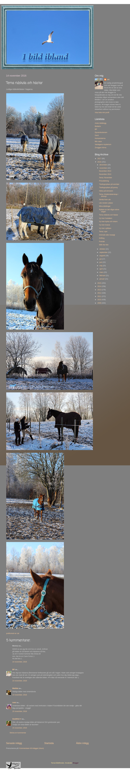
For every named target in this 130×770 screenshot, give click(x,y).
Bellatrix (98, 126)
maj (101, 266)
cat (108, 79)
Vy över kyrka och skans (108, 221)
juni (101, 262)
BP (13, 669)
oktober (103, 249)
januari (102, 279)
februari (103, 275)
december (104, 165)
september (104, 252)
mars (102, 272)
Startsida (49, 743)
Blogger (76, 763)
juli (101, 259)
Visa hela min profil (102, 112)
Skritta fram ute (104, 200)
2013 (99, 290)
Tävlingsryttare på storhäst (109, 184)
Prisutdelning (104, 181)
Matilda (15, 688)
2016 (99, 162)
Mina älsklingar (104, 206)
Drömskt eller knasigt (107, 235)
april (101, 269)
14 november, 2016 (19, 662)
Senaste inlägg (14, 743)
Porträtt (102, 241)
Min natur (98, 141)
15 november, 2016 (19, 711)
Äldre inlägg (82, 743)
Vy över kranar (104, 225)
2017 (99, 158)
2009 (99, 303)
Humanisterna (100, 138)
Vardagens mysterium (103, 144)
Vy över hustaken (105, 218)
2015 (99, 283)
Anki (14, 703)
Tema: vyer (103, 231)
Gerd (97, 135)
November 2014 (105, 171)
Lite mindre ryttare (106, 203)
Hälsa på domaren (106, 191)
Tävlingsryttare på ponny (108, 187)
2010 (99, 300)
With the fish (103, 245)
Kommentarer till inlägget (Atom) (31, 748)
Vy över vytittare (105, 228)
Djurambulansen (101, 132)
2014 (99, 286)
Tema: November (105, 178)
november (104, 168)
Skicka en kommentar (18, 733)
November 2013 (105, 174)
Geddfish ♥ (16, 719)
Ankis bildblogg (100, 123)
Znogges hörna (100, 148)
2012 (99, 293)
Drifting (101, 238)
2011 (99, 296)
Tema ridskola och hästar (108, 215)
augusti (102, 256)
